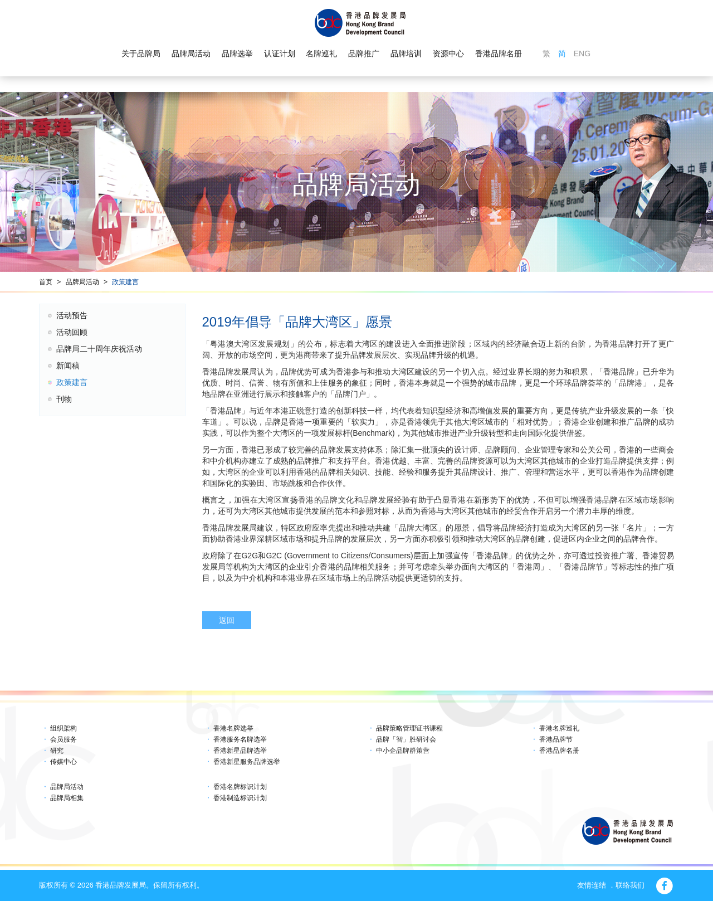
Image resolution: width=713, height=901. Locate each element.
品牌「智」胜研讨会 (406, 739)
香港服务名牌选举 (240, 739)
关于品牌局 (140, 53)
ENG (582, 53)
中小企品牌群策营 (402, 750)
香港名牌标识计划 (240, 787)
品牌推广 (363, 53)
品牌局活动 (191, 53)
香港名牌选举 (233, 728)
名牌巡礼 (321, 53)
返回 (227, 620)
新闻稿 (68, 365)
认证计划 (279, 53)
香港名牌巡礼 (559, 728)
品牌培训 (406, 53)
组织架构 (63, 728)
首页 (45, 282)
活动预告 (71, 315)
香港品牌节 (556, 739)
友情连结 (591, 885)
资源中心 (448, 53)
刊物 (64, 399)
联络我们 (630, 885)
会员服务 (63, 739)
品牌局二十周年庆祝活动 (99, 348)
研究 (57, 750)
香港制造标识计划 (240, 798)
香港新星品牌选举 (240, 750)
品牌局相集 (67, 798)
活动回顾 (71, 332)
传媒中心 (63, 762)
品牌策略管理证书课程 (409, 728)
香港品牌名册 (498, 53)
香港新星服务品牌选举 (246, 762)
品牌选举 (237, 53)
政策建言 (125, 282)
